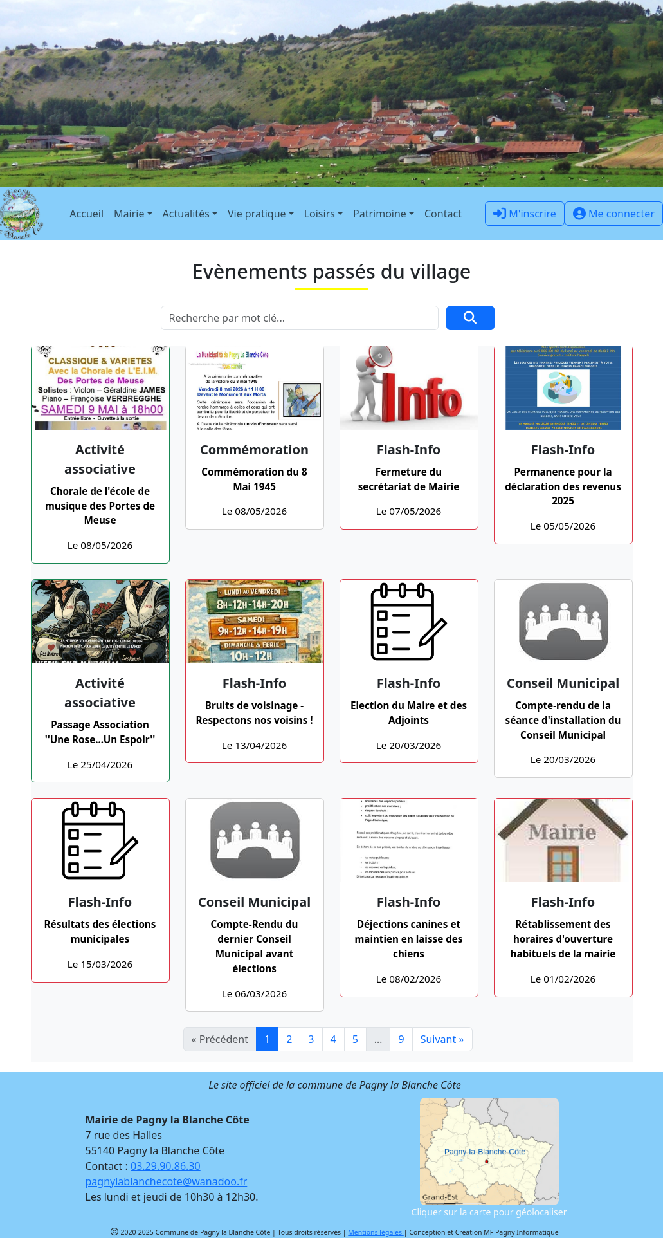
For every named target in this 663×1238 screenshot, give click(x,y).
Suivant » (442, 1039)
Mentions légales (375, 1232)
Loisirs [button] (319, 214)
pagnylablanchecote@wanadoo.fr (167, 1181)
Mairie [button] (129, 214)
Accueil (86, 214)
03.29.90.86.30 (166, 1166)
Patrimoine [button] (379, 214)
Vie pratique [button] (257, 214)
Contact (443, 214)
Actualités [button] (186, 214)
